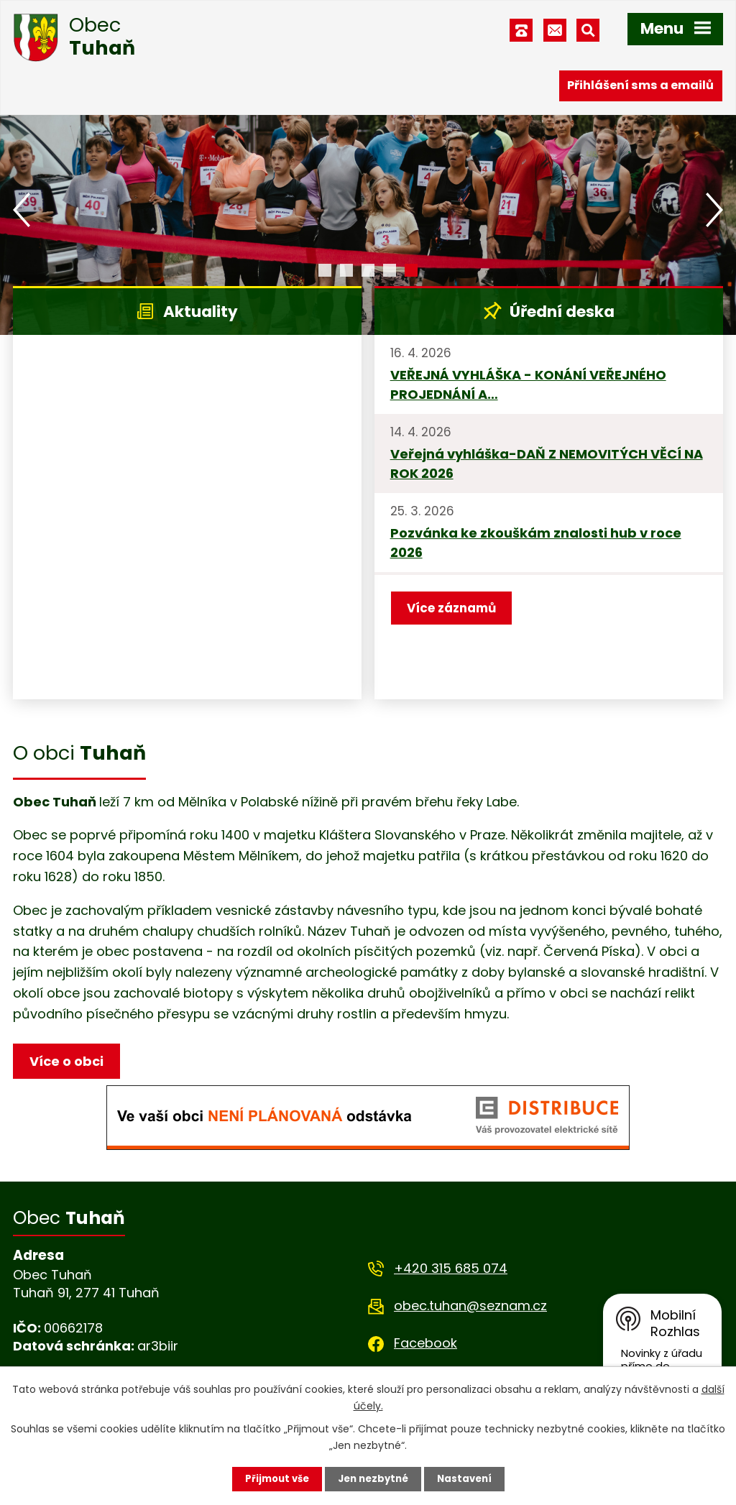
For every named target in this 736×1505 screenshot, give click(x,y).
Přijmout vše (273, 1478)
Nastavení (468, 1478)
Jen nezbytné (373, 1478)
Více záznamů (454, 608)
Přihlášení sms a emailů (640, 84)
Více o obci (69, 1063)
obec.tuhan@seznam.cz (470, 1308)
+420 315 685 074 (450, 1270)
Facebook (425, 1346)
